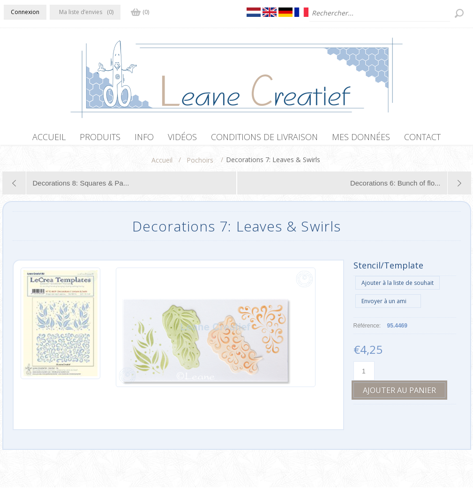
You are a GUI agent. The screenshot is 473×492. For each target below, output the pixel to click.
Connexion (25, 12)
